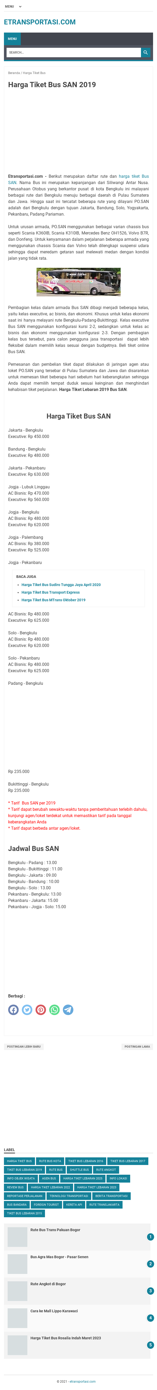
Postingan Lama (137, 1046)
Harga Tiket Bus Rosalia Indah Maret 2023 (66, 1338)
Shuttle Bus (79, 1170)
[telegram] (68, 1010)
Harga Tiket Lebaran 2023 (96, 1187)
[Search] (74, 52)
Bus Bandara (17, 1204)
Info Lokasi (118, 1178)
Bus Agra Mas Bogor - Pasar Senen (59, 1257)
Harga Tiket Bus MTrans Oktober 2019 (53, 600)
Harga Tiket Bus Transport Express (51, 592)
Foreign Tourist (46, 1204)
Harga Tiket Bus (19, 1161)
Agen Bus (49, 1178)
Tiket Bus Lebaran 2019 (24, 1170)
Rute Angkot (106, 1170)
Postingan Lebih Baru (23, 1046)
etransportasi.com (40, 22)
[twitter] (27, 1010)
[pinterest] (41, 1010)
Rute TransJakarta (104, 1204)
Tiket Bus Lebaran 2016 (85, 1161)
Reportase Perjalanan (24, 1196)
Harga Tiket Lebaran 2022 (50, 1187)
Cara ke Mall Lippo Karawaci (54, 1311)
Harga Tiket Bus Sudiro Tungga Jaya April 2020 (61, 585)
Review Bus (15, 1187)
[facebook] (13, 1010)
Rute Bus (56, 1170)
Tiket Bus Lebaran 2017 (127, 1161)
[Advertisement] (78, 132)
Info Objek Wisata (21, 1178)
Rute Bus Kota (50, 1161)
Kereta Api (74, 1204)
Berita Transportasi (111, 1196)
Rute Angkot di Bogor (48, 1284)
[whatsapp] (54, 1010)
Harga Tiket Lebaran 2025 (82, 1178)
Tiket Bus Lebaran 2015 (24, 1213)
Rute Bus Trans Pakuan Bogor (55, 1230)
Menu (12, 39)
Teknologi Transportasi (69, 1196)
